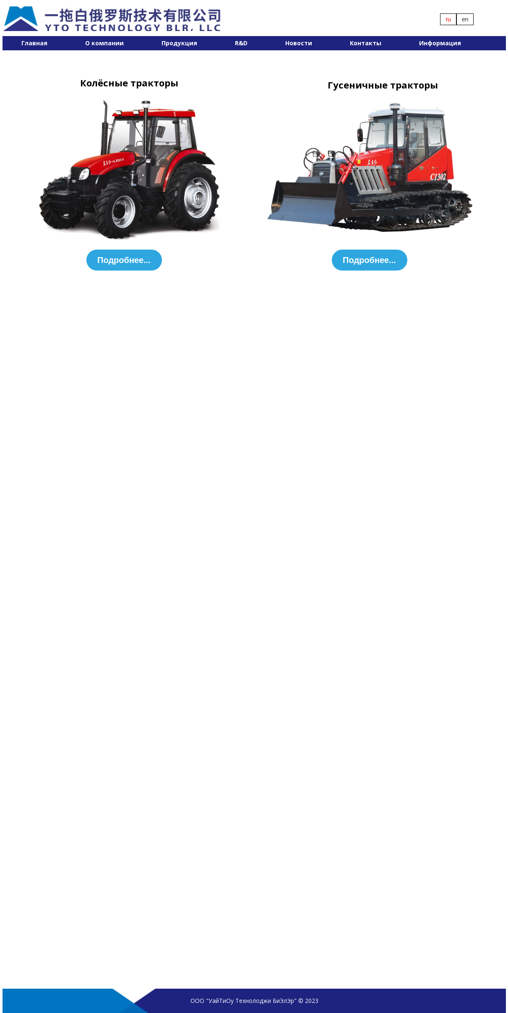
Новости (298, 43)
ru (448, 19)
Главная (34, 43)
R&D (241, 43)
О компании (104, 43)
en (465, 19)
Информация (440, 43)
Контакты (365, 43)
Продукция (179, 43)
